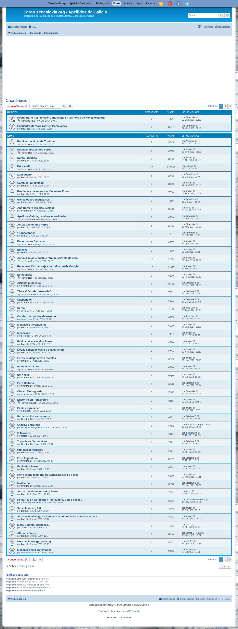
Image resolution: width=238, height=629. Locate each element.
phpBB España (132, 611)
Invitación (23, 483)
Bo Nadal (23, 374)
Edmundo (26, 202)
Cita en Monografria (29, 391)
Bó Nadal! (23, 166)
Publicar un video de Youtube (36, 141)
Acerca (128, 3)
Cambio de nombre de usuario (36, 316)
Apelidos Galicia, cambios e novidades (42, 216)
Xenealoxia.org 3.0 (29, 508)
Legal (139, 3)
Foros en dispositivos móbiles (36, 358)
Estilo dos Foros (27, 466)
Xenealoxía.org (57, 3)
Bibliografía (102, 3)
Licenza (150, 3)
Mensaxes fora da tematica (34, 549)
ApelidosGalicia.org (80, 3)
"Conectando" (26, 232)
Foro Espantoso (27, 458)
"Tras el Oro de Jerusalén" (34, 291)
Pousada (25, 129)
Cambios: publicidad (30, 182)
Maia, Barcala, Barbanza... (33, 524)
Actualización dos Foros (32, 224)
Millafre (189, 541)
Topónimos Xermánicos (32, 441)
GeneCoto (191, 174)
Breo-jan (25, 336)
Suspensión (24, 299)
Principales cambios (30, 449)
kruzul (28, 144)
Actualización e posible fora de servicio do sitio (47, 257)
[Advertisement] (122, 66)
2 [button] (225, 106)
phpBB (109, 605)
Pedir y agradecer (28, 408)
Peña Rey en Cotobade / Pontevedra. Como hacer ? (49, 499)
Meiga (24, 436)
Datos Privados (27, 157)
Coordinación (18, 100)
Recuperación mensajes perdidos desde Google (47, 266)
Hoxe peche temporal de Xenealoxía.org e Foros (47, 474)
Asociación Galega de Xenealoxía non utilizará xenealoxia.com (57, 516)
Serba (21, 308)
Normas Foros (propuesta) (34, 541)
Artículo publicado (29, 283)
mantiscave (26, 394)
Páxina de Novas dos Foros (34, 341)
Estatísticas (24, 274)
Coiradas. (26, 411)
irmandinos (26, 552)
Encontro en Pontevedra (32, 399)
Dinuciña (30, 121)
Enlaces (22, 249)
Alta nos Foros (26, 533)
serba (188, 207)
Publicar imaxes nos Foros (34, 149)
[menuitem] (32, 26)
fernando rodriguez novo (33, 427)
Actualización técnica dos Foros (37, 491)
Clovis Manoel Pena (31, 502)
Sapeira (189, 166)
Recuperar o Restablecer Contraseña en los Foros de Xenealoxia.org (61, 117)
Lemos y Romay (194, 533)
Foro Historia (25, 383)
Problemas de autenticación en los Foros (43, 191)
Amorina (190, 141)
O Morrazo (23, 433)
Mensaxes (23, 333)
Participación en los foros (33, 416)
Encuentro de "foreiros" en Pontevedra (42, 126)
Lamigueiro (24, 174)
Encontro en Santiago (31, 241)
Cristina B (26, 210)
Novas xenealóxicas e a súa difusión (40, 349)
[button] (230, 106)
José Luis (25, 311)
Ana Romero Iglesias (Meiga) (35, 207)
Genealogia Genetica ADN (33, 199)
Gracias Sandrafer (28, 424)
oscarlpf (190, 549)
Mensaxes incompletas (32, 324)
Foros (116, 3)
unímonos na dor (28, 366)
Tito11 (24, 527)
